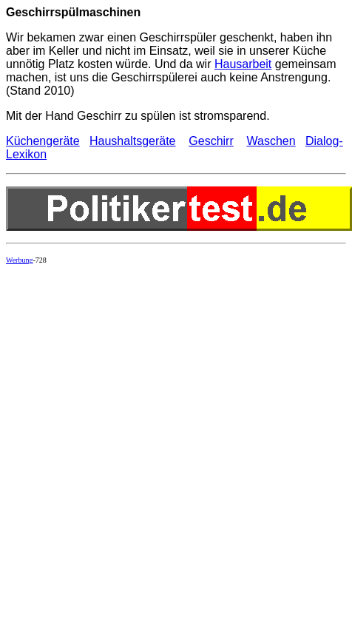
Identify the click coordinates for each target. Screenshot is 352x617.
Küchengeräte (43, 141)
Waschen (271, 141)
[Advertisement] (164, 440)
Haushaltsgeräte (132, 141)
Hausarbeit (242, 64)
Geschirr (211, 141)
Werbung (19, 260)
